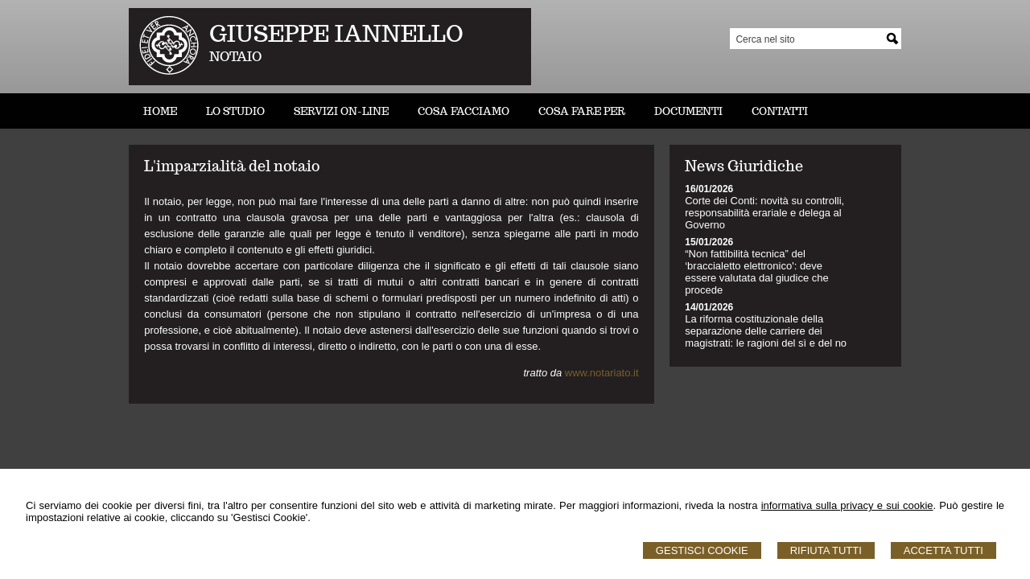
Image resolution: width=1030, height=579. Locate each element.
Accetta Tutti (943, 550)
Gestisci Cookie (702, 550)
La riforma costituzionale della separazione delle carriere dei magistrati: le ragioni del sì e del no (766, 331)
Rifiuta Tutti (826, 550)
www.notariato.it (602, 373)
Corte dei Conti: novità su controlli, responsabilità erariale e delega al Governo (764, 213)
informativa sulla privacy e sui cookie (847, 505)
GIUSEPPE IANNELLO (336, 33)
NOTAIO (235, 56)
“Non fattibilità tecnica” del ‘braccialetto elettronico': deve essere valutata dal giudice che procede (757, 272)
